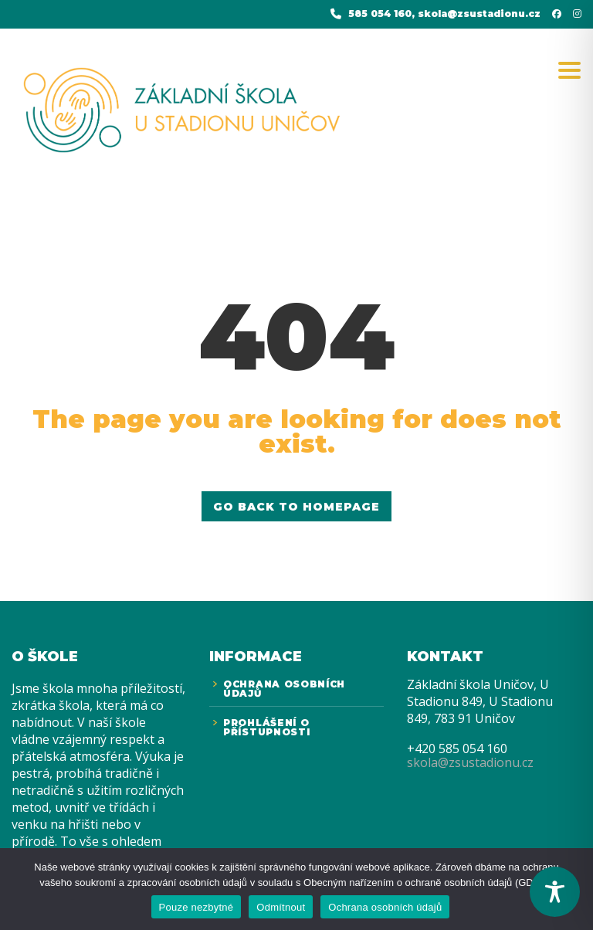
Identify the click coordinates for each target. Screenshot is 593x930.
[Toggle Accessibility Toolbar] (554, 891)
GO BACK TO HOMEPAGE (296, 507)
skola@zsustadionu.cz (470, 762)
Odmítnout (280, 907)
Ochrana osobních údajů (385, 907)
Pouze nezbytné (196, 907)
